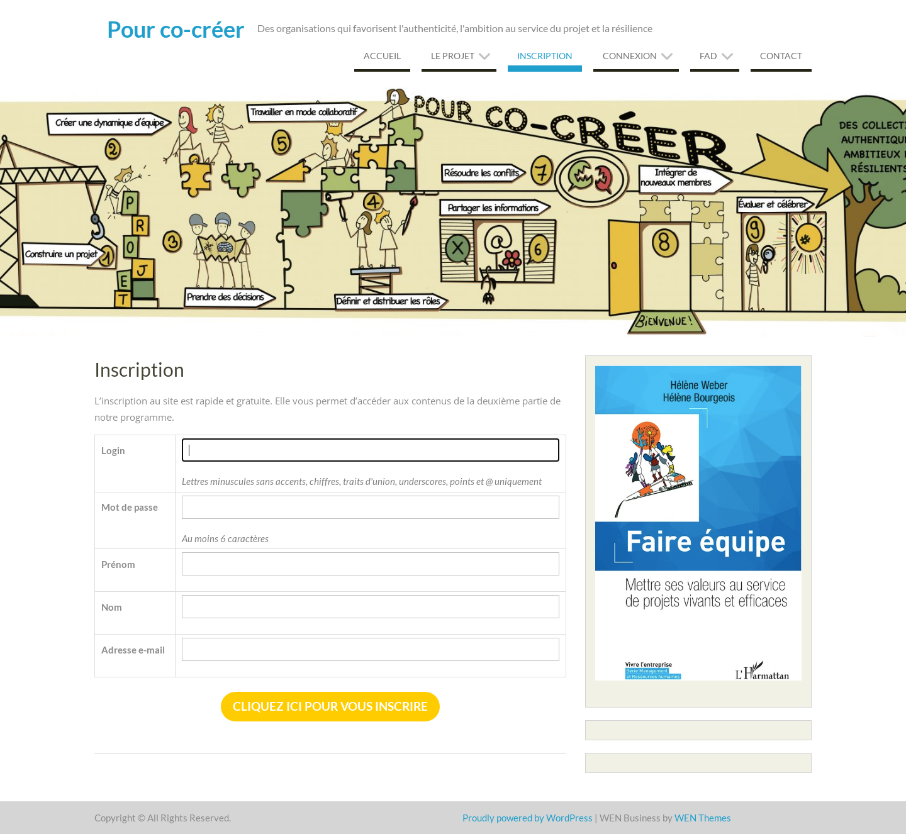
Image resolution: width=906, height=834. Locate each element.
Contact (781, 55)
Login (113, 450)
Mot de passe (129, 507)
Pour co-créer (176, 29)
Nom (111, 607)
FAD (708, 55)
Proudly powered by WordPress (527, 817)
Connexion (630, 55)
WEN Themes (702, 817)
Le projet (452, 55)
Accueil (382, 55)
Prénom (118, 564)
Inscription (545, 55)
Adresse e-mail (133, 649)
